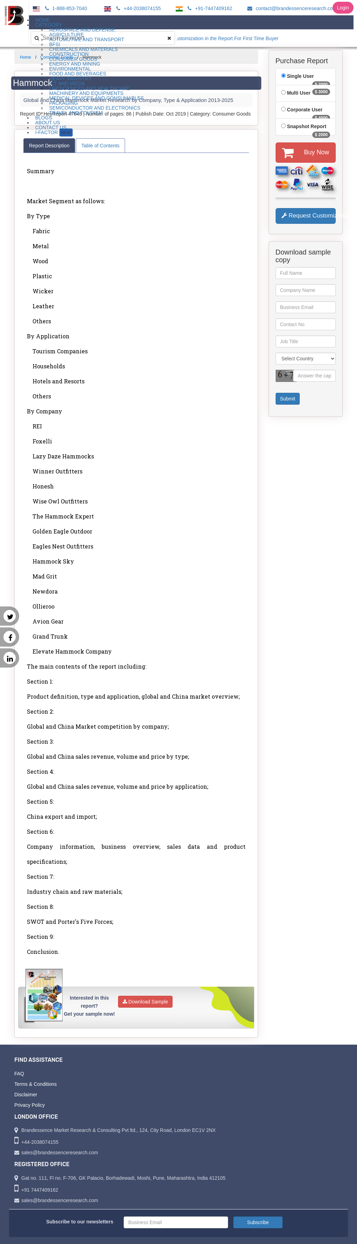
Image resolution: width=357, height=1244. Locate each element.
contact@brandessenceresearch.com (291, 8)
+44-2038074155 (137, 8)
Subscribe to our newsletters (79, 1221)
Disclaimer (25, 1094)
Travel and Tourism (76, 113)
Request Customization (309, 215)
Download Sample (145, 1001)
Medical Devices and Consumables (96, 98)
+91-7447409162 (208, 8)
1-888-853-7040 (65, 8)
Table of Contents (100, 145)
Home (25, 57)
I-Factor (54, 132)
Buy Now (305, 152)
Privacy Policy (29, 1105)
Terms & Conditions (35, 1084)
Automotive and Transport (86, 39)
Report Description (49, 145)
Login (343, 7)
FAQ (19, 1073)
